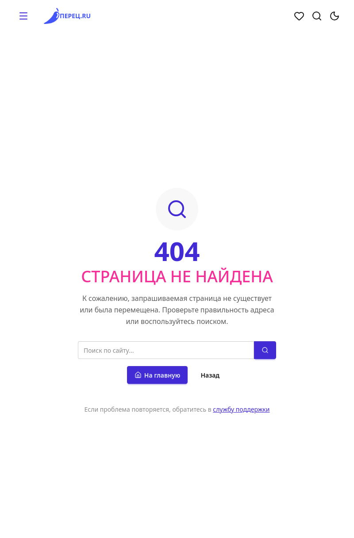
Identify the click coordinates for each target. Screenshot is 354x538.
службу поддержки (241, 409)
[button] (23, 16)
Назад (209, 375)
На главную (158, 375)
